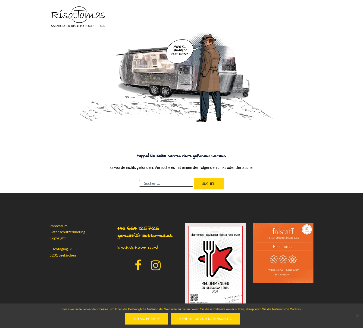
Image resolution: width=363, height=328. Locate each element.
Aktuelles (301, 16)
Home (222, 16)
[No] (357, 315)
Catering (240, 16)
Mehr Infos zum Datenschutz (205, 319)
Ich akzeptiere (146, 319)
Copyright (58, 238)
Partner (261, 16)
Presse (280, 16)
